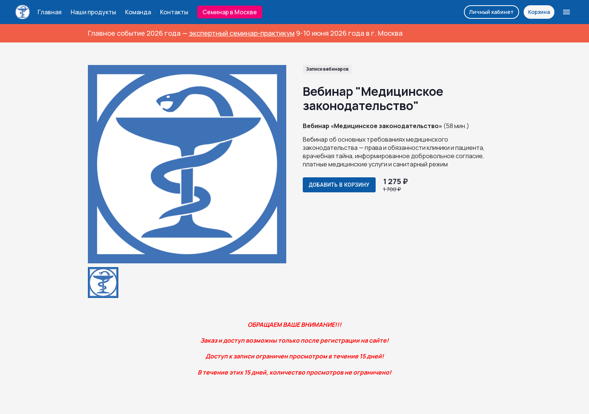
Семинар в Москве (229, 12)
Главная (50, 12)
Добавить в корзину (339, 185)
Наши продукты (93, 12)
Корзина (539, 11)
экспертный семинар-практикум (241, 33)
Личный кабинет (491, 11)
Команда (138, 12)
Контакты (174, 12)
